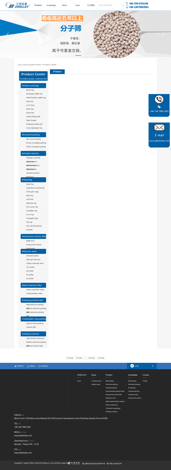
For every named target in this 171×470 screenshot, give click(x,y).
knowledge (51, 5)
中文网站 (91, 5)
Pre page (79, 358)
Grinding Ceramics (111, 411)
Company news (96, 381)
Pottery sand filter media (35, 290)
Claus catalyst (31, 169)
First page (70, 358)
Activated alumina (30, 153)
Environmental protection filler (115, 391)
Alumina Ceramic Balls (34, 346)
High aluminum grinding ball (35, 314)
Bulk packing (110, 381)
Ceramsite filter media (34, 293)
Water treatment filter (32, 285)
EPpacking (27, 180)
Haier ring (29, 184)
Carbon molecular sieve (35, 263)
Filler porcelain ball (112, 405)
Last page (101, 358)
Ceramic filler (31, 327)
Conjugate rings (32, 218)
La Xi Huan (30, 105)
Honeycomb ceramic (134, 398)
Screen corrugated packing (36, 143)
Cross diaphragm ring (34, 128)
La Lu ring (30, 214)
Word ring (29, 109)
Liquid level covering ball (35, 188)
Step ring (29, 101)
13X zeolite (30, 267)
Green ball (30, 113)
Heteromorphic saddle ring (36, 98)
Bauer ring (30, 90)
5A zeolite (29, 271)
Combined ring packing (113, 408)
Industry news (95, 384)
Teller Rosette (31, 120)
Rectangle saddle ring (34, 94)
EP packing (131, 388)
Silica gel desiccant (33, 259)
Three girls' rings (32, 192)
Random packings (30, 85)
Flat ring (29, 222)
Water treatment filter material (115, 401)
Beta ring (29, 195)
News (64, 5)
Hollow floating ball (33, 117)
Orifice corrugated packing (36, 147)
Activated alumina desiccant (32, 175)
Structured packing (31, 135)
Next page (91, 358)
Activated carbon (32, 256)
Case (77, 5)
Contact (43, 366)
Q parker (29, 230)
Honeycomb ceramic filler (34, 236)
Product (38, 5)
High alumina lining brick (35, 338)
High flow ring (31, 203)
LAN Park (29, 199)
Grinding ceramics (30, 334)
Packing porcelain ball (32, 300)
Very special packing (33, 226)
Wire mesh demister (33, 139)
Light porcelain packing (34, 323)
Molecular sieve (29, 251)
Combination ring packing (34, 319)
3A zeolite (29, 278)
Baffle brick (30, 241)
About (31, 366)
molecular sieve (133, 394)
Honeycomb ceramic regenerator (33, 246)
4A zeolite (29, 275)
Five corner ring (32, 207)
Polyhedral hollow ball (34, 124)
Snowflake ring (31, 211)
